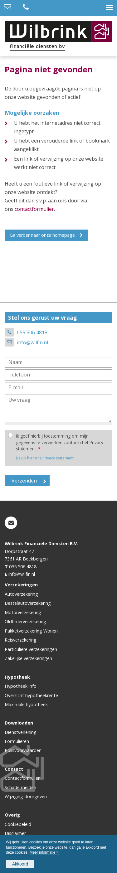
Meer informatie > (44, 852)
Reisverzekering (21, 640)
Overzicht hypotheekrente (31, 695)
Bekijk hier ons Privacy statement (45, 458)
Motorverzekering (23, 612)
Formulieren (17, 741)
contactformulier (34, 209)
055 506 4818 (32, 332)
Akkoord (20, 863)
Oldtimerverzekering (25, 621)
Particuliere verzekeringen (31, 649)
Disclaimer (15, 833)
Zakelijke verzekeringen (28, 658)
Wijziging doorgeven (26, 796)
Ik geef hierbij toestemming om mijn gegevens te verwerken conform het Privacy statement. (59, 442)
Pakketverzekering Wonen (31, 631)
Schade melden (20, 787)
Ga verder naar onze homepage (42, 235)
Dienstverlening (21, 732)
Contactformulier (22, 778)
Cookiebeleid (18, 824)
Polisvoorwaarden (23, 750)
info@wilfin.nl (32, 342)
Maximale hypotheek (26, 704)
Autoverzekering (21, 594)
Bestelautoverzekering (28, 603)
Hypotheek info (21, 686)
